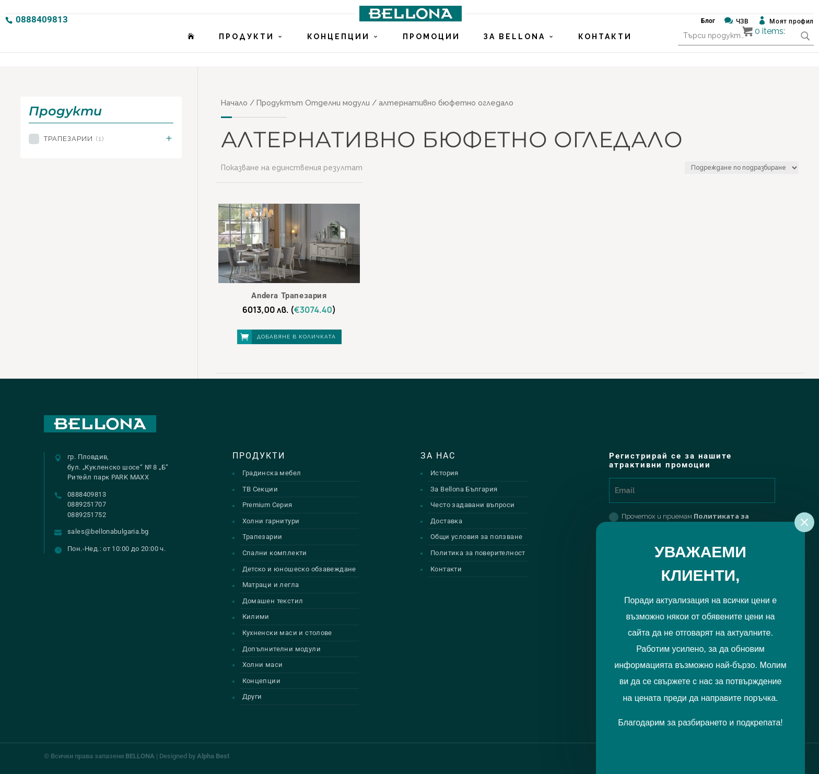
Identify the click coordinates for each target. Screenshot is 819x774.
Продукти (246, 50)
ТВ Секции (260, 489)
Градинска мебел (271, 473)
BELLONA (140, 756)
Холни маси (262, 665)
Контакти (605, 50)
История (444, 473)
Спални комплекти (274, 553)
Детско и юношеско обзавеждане (299, 569)
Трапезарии (74, 139)
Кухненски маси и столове (287, 633)
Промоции (431, 50)
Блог (708, 21)
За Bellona (514, 50)
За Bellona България (463, 489)
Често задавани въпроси (472, 505)
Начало (234, 102)
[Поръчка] (742, 167)
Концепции (338, 50)
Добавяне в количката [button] (296, 336)
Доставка (446, 521)
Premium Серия (267, 505)
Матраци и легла (270, 585)
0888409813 (42, 19)
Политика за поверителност (477, 553)
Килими (256, 616)
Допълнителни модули (281, 649)
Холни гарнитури (271, 521)
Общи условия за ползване (476, 537)
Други (252, 696)
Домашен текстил (272, 601)
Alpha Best (213, 756)
